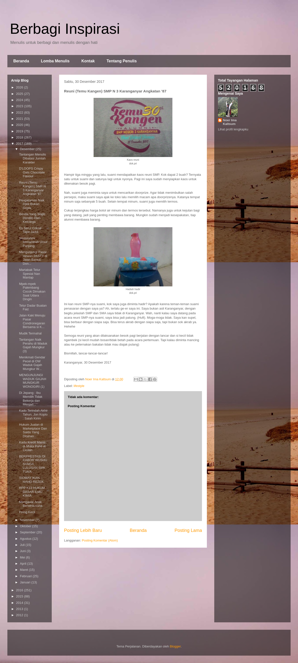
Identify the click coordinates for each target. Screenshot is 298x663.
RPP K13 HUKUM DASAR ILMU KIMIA (32, 491)
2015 (20, 596)
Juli (23, 545)
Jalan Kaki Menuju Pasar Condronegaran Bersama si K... (32, 321)
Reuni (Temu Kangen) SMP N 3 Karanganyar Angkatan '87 (32, 188)
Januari (25, 582)
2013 (20, 609)
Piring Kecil (27, 512)
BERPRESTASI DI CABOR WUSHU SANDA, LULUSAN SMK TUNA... (33, 463)
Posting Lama (188, 530)
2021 (20, 119)
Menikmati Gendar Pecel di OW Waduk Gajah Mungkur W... (32, 363)
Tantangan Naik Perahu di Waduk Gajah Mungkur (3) (33, 345)
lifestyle (79, 386)
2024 (20, 100)
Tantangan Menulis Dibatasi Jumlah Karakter (32, 158)
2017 (20, 143)
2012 (20, 615)
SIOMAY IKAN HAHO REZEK (31, 480)
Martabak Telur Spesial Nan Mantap (29, 273)
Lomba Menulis (55, 61)
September (28, 532)
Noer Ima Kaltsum (230, 122)
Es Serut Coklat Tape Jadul (30, 230)
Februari (26, 576)
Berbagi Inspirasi (65, 28)
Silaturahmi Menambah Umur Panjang (33, 242)
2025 (20, 94)
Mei (23, 557)
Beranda (21, 61)
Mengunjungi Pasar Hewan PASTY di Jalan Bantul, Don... (33, 257)
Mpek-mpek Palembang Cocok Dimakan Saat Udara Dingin (32, 291)
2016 (20, 590)
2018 (20, 137)
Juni (23, 551)
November (28, 520)
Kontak (88, 61)
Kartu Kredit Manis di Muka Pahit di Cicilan (32, 446)
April (23, 563)
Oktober (26, 526)
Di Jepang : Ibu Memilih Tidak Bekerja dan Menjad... (30, 398)
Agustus (26, 539)
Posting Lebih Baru (83, 530)
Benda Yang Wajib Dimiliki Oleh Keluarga (32, 218)
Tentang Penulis (122, 61)
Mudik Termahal (30, 333)
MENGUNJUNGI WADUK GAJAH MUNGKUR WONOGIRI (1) (32, 380)
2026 (20, 87)
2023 (20, 106)
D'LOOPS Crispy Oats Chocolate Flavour (32, 172)
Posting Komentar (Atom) (100, 540)
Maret (24, 570)
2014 (20, 603)
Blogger (175, 646)
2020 (20, 125)
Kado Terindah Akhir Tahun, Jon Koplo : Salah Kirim (33, 414)
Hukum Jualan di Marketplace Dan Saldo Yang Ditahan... (33, 430)
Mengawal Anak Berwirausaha (30, 504)
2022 (20, 112)
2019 (20, 131)
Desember (28, 149)
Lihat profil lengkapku (233, 129)
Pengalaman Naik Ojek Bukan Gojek (31, 204)
